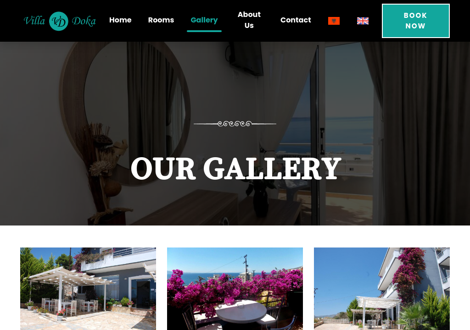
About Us (249, 20)
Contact (295, 20)
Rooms (161, 20)
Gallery (204, 20)
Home (120, 20)
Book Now (416, 21)
